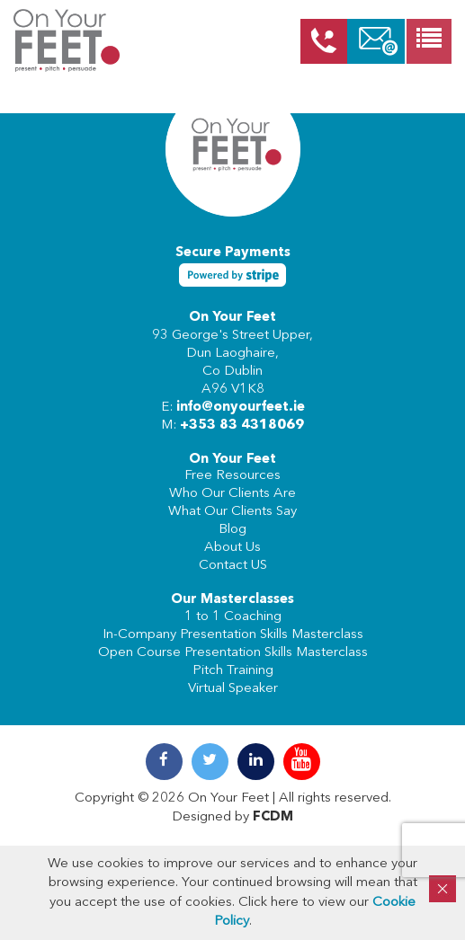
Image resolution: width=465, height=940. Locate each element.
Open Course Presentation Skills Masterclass (233, 653)
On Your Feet (232, 317)
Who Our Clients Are (232, 494)
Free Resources (232, 476)
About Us (232, 547)
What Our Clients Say (232, 512)
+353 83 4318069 (242, 425)
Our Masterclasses (232, 600)
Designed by (232, 817)
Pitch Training (232, 671)
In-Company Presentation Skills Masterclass (233, 635)
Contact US (233, 565)
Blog (232, 530)
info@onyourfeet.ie (240, 407)
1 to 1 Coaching (233, 617)
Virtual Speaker (233, 689)
